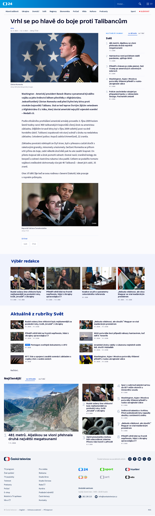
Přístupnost (48, 511)
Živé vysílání (9, 474)
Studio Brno (44, 477)
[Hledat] (140, 4)
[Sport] (133, 11)
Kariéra (42, 489)
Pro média (43, 470)
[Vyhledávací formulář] (129, 4)
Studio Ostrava (45, 481)
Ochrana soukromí (34, 511)
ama (12, 28)
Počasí (76, 11)
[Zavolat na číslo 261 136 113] (85, 497)
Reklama (42, 474)
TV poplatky (9, 477)
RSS (149, 511)
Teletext (7, 481)
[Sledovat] (144, 11)
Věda (84, 11)
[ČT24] (7, 3)
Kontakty (43, 501)
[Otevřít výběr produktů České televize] (149, 4)
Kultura (93, 11)
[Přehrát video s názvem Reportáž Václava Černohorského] (60, 205)
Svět (44, 11)
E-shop (7, 493)
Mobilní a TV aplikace (12, 497)
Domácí (35, 11)
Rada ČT (42, 485)
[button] (60, 204)
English (22, 511)
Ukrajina (25, 11)
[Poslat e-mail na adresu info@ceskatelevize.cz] (106, 497)
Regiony (53, 11)
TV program (9, 470)
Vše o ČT (7, 501)
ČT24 (34, 244)
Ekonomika (65, 11)
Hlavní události (12, 11)
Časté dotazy (44, 497)
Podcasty (104, 11)
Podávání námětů (46, 493)
